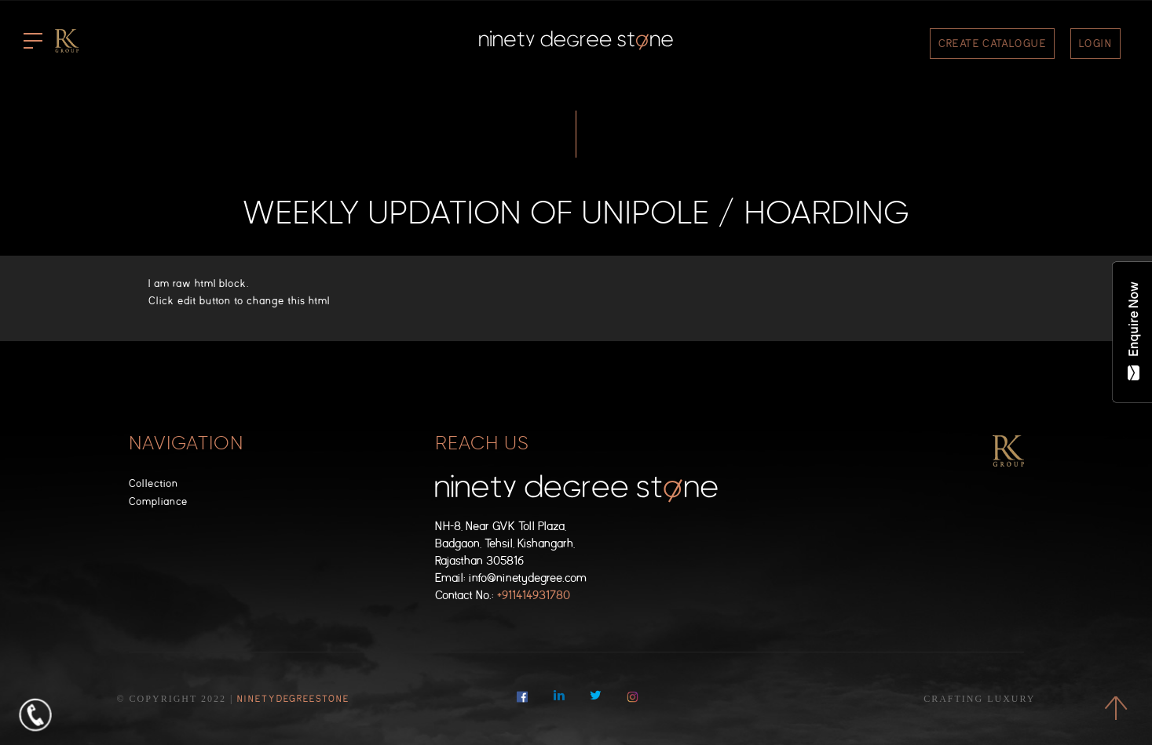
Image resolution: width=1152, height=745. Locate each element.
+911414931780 (533, 595)
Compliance (158, 501)
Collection (153, 483)
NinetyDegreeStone (293, 698)
